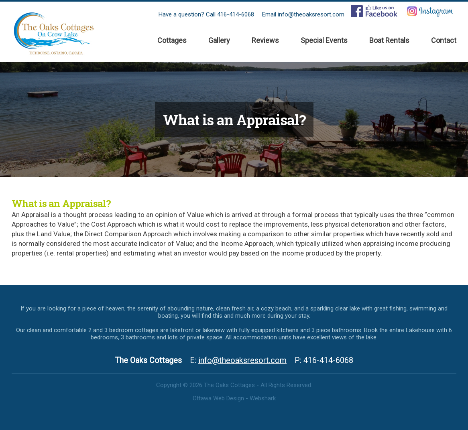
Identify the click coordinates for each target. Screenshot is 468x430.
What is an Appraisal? (61, 203)
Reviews (265, 40)
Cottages (172, 40)
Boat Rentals (389, 40)
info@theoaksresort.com (311, 14)
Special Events (324, 40)
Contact (443, 40)
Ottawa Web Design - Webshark (234, 398)
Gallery (219, 40)
